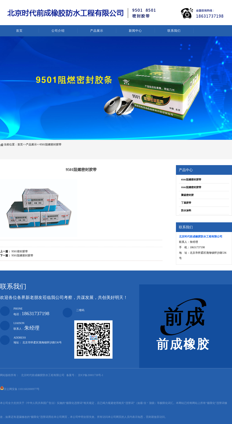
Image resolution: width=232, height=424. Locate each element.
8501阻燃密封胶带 (191, 179)
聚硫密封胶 (187, 195)
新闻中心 (135, 30)
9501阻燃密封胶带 (50, 144)
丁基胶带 (186, 202)
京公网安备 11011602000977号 (19, 388)
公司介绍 (58, 30)
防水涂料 (186, 210)
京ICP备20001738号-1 (90, 375)
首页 (19, 30)
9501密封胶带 (20, 251)
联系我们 (174, 30)
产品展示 (96, 30)
